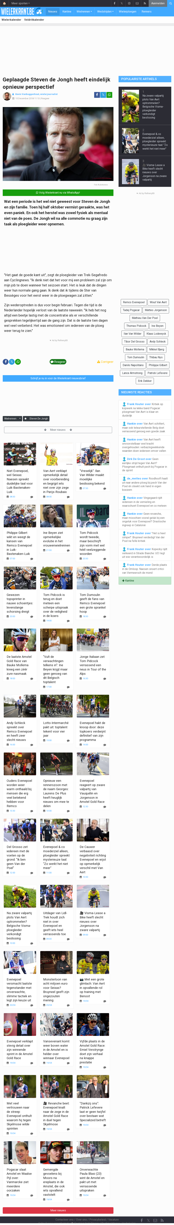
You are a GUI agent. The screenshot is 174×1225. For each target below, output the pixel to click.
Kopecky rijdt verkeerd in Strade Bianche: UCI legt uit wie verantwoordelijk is (144, 552)
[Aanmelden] (25, 418)
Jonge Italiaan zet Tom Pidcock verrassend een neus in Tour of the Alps (93, 665)
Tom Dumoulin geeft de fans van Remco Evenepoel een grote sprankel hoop (93, 603)
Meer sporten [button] (19, 3)
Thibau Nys (156, 357)
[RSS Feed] (162, 1211)
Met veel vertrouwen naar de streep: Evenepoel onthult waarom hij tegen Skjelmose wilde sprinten (19, 1116)
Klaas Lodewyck (156, 333)
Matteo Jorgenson (156, 310)
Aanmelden (158, 3)
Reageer (45, 98)
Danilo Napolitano (133, 365)
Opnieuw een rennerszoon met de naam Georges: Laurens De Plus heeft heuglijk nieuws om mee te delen (56, 793)
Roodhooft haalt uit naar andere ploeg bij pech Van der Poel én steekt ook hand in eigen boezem (145, 484)
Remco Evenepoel (134, 302)
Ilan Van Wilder (132, 333)
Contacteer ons (64, 1210)
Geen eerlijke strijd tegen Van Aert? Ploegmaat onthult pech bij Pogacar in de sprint (144, 464)
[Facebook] (141, 1211)
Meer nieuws (58, 429)
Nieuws (52, 11)
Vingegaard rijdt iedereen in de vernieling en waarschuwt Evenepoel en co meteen (144, 501)
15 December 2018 (24, 98)
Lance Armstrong (132, 373)
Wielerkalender (11, 19)
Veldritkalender (34, 19)
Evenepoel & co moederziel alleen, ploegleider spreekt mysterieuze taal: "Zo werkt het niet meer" (155, 141)
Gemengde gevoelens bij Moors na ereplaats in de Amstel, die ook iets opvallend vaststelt (54, 1182)
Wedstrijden (104, 11)
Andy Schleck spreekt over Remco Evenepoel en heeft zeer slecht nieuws (19, 731)
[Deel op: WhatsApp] (109, 95)
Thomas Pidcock (136, 325)
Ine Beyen (157, 325)
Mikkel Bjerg (156, 349)
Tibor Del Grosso (134, 341)
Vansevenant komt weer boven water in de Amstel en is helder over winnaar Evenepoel (56, 1049)
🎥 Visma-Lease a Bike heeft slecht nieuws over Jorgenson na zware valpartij (92, 921)
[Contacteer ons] (155, 1211)
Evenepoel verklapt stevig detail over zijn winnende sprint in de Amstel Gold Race (20, 1049)
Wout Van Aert (158, 302)
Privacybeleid (97, 1210)
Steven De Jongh (39, 418)
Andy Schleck (158, 341)
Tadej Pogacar (131, 310)
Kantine (66, 11)
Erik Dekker (145, 381)
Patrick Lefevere (158, 373)
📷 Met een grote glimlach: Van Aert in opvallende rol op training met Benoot (92, 988)
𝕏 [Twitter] (148, 1211)
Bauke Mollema (135, 349)
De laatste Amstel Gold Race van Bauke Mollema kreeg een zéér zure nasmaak (19, 665)
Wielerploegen (127, 11)
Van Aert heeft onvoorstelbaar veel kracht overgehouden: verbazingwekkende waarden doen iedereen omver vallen (144, 445)
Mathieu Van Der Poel (145, 318)
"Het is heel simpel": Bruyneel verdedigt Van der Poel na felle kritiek (143, 537)
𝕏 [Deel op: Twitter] (103, 95)
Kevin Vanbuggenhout (27, 94)
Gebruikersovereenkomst (53, 1214)
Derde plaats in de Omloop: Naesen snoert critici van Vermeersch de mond (144, 568)
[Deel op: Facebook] (97, 95)
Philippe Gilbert (158, 365)
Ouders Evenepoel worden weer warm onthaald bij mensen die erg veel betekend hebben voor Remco (19, 793)
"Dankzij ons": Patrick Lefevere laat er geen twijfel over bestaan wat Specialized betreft (93, 1112)
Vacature (113, 1210)
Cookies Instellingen (85, 1214)
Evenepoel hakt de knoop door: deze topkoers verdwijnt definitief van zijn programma (93, 731)
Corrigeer (105, 362)
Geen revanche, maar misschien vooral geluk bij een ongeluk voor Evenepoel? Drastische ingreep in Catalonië (144, 519)
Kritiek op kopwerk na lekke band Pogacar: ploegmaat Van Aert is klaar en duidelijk (142, 409)
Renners (146, 11)
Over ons (81, 1210)
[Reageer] (31, 497)
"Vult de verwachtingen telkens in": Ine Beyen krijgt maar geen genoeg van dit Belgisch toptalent (55, 669)
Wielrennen (83, 11)
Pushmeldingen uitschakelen (118, 1214)
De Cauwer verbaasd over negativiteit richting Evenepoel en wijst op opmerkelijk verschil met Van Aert (93, 859)
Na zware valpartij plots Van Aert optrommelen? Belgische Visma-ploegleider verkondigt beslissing (19, 925)
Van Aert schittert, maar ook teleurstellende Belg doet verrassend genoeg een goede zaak (143, 427)
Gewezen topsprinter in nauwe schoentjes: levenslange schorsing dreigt (20, 603)
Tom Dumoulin (135, 357)
